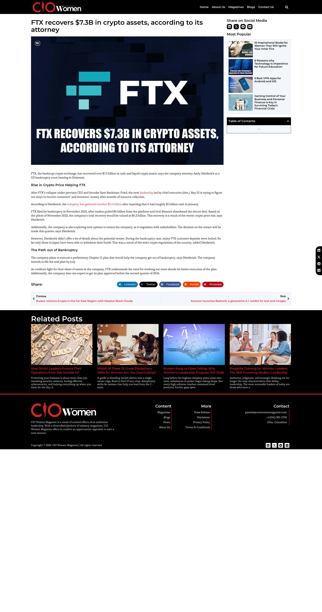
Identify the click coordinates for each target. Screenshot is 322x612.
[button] (286, 7)
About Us (226, 7)
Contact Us (267, 7)
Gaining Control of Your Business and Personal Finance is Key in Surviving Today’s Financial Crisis (270, 102)
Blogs (254, 7)
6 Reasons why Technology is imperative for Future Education (271, 63)
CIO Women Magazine (65, 445)
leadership (146, 192)
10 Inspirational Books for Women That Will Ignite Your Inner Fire (271, 45)
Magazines (241, 7)
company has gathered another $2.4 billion (94, 204)
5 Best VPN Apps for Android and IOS (267, 80)
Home (214, 7)
